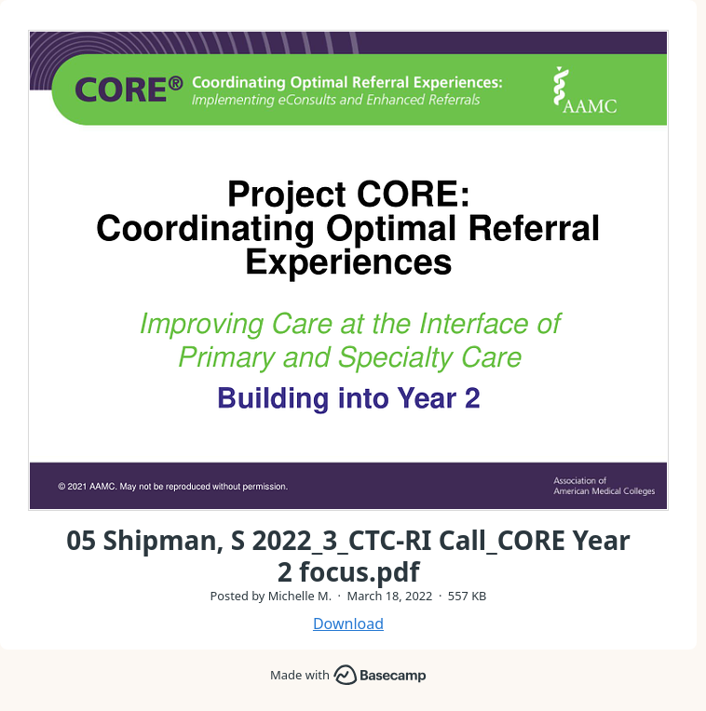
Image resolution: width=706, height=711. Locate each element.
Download (348, 623)
